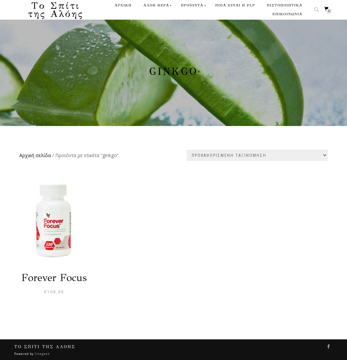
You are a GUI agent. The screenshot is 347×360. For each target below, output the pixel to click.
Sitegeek (42, 354)
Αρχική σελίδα (35, 155)
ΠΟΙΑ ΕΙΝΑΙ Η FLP (235, 5)
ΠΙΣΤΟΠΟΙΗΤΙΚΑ (284, 5)
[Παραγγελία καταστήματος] (257, 155)
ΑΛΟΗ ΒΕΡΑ (156, 5)
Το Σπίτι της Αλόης (56, 10)
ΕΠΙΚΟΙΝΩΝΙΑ (287, 14)
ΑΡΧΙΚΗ (123, 5)
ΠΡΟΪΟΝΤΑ (192, 5)
